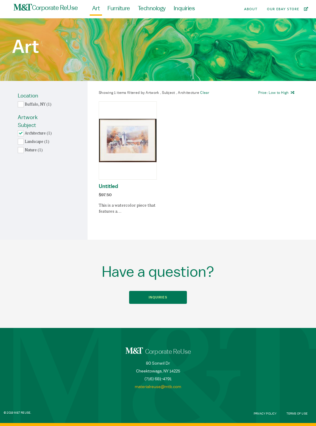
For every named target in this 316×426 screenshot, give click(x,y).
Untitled (108, 186)
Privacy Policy (265, 413)
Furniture (118, 8)
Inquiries (184, 8)
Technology (152, 8)
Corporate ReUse (46, 7)
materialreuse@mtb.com (158, 387)
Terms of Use (297, 413)
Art (96, 8)
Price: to (273, 92)
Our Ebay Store (283, 9)
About (250, 9)
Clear (204, 92)
